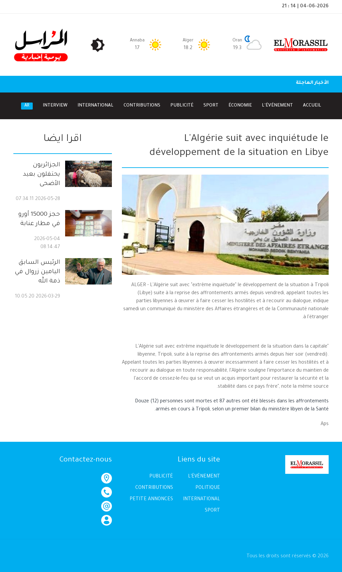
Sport (210, 103)
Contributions (142, 103)
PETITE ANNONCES (151, 497)
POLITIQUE (207, 486)
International (95, 103)
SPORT (212, 509)
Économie (240, 103)
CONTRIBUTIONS (154, 486)
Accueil (312, 103)
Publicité (181, 103)
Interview (55, 103)
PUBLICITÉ (161, 475)
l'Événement (277, 103)
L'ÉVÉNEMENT (204, 475)
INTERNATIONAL (201, 497)
